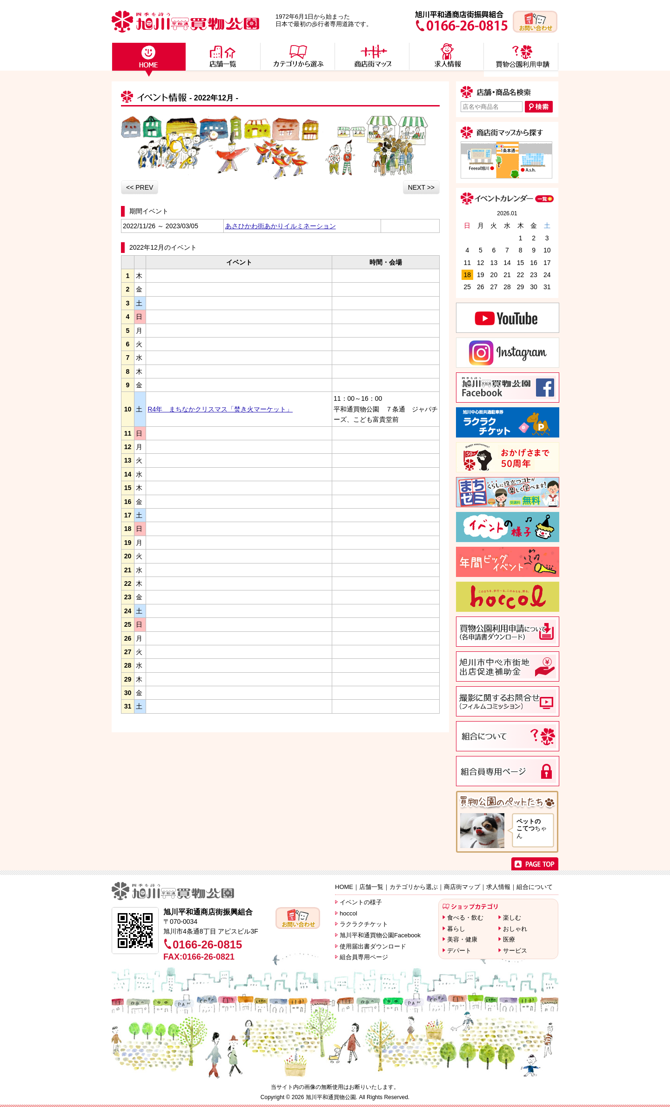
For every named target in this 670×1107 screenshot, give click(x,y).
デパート (459, 950)
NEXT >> (421, 187)
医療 (509, 939)
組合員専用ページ (364, 957)
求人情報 (498, 886)
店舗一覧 (371, 886)
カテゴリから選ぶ (413, 886)
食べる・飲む (465, 917)
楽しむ (512, 917)
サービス (515, 950)
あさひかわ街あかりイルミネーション (280, 226)
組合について (534, 886)
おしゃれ (515, 928)
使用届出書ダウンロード (373, 946)
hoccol (348, 913)
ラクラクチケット (364, 924)
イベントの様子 (361, 902)
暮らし (456, 928)
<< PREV (139, 187)
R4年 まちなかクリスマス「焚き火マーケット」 (220, 409)
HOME (344, 886)
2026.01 (507, 213)
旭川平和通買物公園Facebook (380, 935)
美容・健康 (462, 939)
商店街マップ (462, 886)
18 (467, 274)
